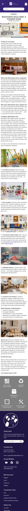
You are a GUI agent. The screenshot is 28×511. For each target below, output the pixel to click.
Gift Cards (6, 495)
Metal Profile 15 (9, 243)
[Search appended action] (22, 9)
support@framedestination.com (15, 455)
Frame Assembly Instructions (11, 500)
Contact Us (6, 483)
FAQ (5, 492)
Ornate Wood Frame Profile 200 (10, 241)
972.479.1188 (9, 450)
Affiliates (6, 485)
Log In (5, 480)
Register (6, 477)
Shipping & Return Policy (10, 498)
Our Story (6, 508)
